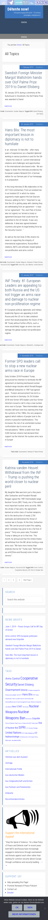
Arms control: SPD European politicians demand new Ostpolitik (21, 638)
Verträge (9, 763)
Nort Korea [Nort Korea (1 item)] (25, 707)
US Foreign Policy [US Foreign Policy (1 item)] (33, 737)
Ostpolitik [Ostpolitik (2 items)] (36, 718)
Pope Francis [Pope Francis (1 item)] (18, 723)
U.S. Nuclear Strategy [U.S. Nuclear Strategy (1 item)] (32, 728)
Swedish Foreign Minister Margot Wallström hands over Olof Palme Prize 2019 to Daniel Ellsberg (23, 80)
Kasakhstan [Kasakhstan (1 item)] (8, 699)
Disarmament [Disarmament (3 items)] (12, 689)
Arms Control (38, 567)
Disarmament (9, 111)
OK (17, 907)
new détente (29, 265)
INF (29, 570)
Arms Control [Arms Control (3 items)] (12, 678)
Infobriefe (9, 793)
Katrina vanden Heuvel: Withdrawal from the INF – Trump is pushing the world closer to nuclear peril (23, 477)
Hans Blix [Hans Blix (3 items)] (27, 694)
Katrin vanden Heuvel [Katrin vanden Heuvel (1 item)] (18, 699)
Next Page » (27, 580)
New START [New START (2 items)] (17, 706)
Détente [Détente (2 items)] (24, 690)
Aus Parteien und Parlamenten (18, 787)
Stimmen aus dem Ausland (16, 757)
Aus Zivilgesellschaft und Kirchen (19, 781)
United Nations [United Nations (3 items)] (13, 732)
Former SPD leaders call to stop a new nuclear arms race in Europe (22, 366)
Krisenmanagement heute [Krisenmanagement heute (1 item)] (23, 702)
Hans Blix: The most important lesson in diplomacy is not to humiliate (20, 137)
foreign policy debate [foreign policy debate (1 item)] (10, 695)
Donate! (10, 892)
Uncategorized (38, 345)
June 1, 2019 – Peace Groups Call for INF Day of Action (24, 628)
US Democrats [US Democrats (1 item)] (24, 737)
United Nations (38, 265)
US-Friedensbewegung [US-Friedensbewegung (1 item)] (28, 733)
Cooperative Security (21, 570)
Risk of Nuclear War (37, 570)
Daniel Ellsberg (38, 111)
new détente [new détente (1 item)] (8, 707)
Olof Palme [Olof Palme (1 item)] (29, 719)
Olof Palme (39, 114)
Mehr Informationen (24, 914)
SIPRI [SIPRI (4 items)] (22, 727)
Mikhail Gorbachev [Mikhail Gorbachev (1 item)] (36, 702)
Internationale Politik (13, 769)
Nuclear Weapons (19, 111)
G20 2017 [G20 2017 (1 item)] (19, 695)
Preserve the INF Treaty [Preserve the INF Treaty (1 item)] (28, 723)
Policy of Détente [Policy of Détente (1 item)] (9, 723)
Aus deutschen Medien (14, 775)
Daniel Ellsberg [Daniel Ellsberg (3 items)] (25, 684)
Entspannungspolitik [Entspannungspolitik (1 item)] (34, 690)
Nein (29, 907)
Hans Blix (22, 265)
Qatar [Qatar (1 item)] (36, 723)
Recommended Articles (15, 799)
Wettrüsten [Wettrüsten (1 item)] (8, 740)
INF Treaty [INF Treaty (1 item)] (36, 695)
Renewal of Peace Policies (35, 262)
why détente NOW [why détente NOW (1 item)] (16, 740)
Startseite (4, 1)
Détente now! (18, 9)
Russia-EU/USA (5, 265)
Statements (30, 345)
